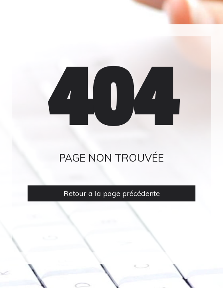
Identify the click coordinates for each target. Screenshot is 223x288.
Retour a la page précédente (112, 193)
